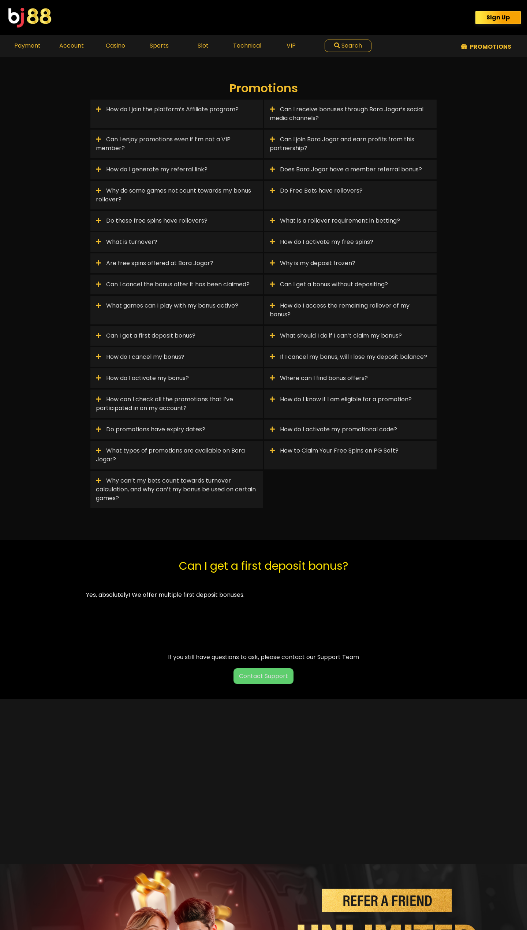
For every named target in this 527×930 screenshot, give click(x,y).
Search (348, 45)
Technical (247, 45)
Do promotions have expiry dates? (150, 429)
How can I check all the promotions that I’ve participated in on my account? (164, 403)
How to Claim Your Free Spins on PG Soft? (334, 450)
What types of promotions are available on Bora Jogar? (170, 455)
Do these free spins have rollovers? (152, 220)
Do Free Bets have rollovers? (316, 190)
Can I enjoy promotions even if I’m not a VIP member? (163, 143)
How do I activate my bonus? (142, 378)
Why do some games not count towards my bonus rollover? (173, 195)
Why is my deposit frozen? (312, 263)
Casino (115, 45)
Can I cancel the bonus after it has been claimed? (173, 284)
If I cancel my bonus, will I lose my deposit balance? (348, 357)
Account (71, 45)
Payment (27, 45)
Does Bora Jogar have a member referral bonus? (346, 169)
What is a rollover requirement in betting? (335, 220)
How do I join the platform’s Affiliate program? (167, 109)
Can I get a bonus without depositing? (329, 284)
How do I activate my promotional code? (333, 429)
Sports (159, 45)
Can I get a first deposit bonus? (145, 335)
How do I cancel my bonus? (140, 357)
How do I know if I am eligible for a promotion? (341, 399)
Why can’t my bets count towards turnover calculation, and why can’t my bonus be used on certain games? (176, 489)
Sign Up (498, 17)
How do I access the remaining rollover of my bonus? (340, 310)
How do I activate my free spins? (321, 242)
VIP (291, 45)
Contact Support (263, 676)
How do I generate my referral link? (152, 169)
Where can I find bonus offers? (319, 378)
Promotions (486, 46)
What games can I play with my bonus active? (167, 305)
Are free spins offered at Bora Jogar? (154, 263)
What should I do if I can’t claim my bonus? (336, 335)
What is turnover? (126, 242)
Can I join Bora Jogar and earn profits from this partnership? (342, 143)
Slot (203, 45)
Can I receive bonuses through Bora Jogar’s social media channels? (346, 113)
